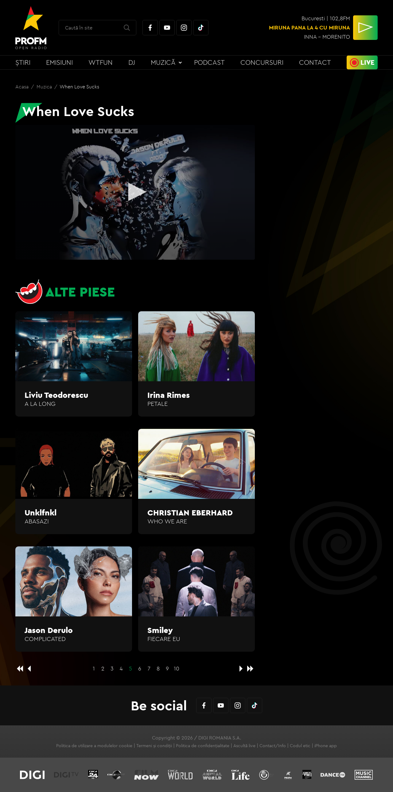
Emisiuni (59, 62)
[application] (135, 192)
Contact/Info (272, 745)
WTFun (100, 62)
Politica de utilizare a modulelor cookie (94, 745)
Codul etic (300, 745)
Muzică (163, 62)
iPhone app (325, 745)
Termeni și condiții (154, 745)
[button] (135, 191)
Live (367, 62)
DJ (131, 62)
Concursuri (261, 62)
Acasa (22, 86)
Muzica (45, 86)
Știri (22, 62)
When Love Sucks (79, 86)
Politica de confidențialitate (202, 745)
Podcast (209, 62)
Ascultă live (244, 745)
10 (176, 668)
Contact (315, 62)
